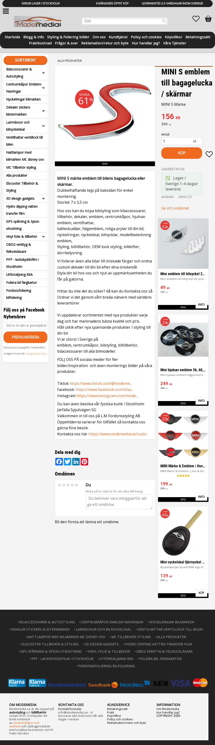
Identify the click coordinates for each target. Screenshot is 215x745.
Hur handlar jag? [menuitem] (146, 42)
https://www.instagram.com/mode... (107, 395)
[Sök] (164, 20)
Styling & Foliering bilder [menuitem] (68, 36)
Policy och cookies (120, 719)
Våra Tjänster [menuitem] (174, 42)
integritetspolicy (36, 353)
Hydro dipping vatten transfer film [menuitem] (22, 210)
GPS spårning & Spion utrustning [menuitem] (22, 225)
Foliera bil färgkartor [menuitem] (21, 282)
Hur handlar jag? (168, 712)
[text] (187, 117)
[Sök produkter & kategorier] (125, 21)
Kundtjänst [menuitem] (118, 36)
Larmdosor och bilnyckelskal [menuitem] (18, 126)
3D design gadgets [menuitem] (20, 198)
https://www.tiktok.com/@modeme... (101, 383)
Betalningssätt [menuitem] (197, 36)
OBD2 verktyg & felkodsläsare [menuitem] (18, 248)
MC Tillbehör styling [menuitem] (21, 167)
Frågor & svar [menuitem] (66, 42)
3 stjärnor (68, 485)
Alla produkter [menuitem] (16, 175)
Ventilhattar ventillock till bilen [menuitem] (24, 141)
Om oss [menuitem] (99, 36)
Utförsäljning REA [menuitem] (19, 274)
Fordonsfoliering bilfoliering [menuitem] (18, 294)
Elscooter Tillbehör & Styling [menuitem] (22, 187)
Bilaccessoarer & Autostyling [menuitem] (19, 72)
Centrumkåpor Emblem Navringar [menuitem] (23, 88)
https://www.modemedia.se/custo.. (118, 434)
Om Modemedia (167, 709)
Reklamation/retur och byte (126, 723)
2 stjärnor (64, 485)
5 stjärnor (76, 485)
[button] (198, 18)
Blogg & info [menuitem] (33, 36)
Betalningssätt (117, 709)
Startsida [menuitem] (12, 36)
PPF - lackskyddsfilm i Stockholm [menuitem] (22, 263)
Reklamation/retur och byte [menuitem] (104, 42)
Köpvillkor (114, 716)
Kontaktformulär (70, 709)
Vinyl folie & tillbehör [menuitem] (21, 236)
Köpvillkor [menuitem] (173, 36)
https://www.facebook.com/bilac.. (104, 389)
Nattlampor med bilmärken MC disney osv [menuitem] (25, 156)
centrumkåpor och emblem (24, 724)
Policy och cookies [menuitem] (146, 36)
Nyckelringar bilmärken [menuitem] (23, 99)
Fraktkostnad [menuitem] (40, 42)
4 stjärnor (72, 485)
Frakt (110, 712)
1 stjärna (59, 485)
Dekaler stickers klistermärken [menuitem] (18, 111)
